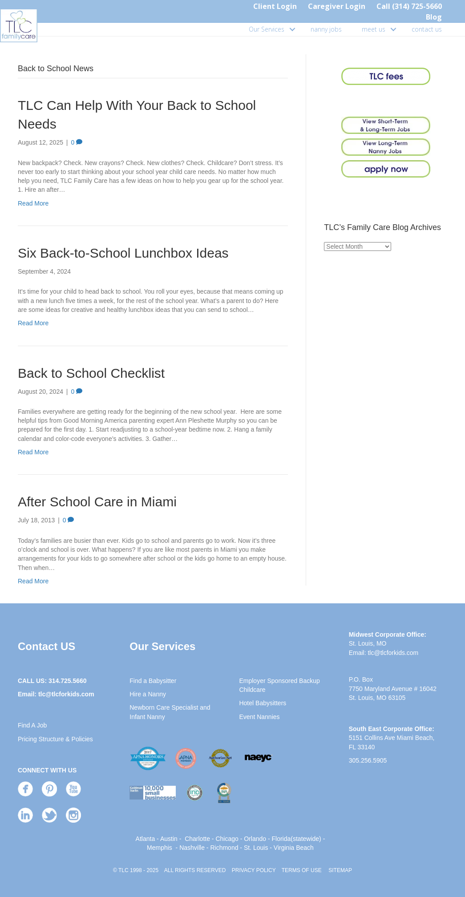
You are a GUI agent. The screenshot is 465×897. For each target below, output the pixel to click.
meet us (373, 29)
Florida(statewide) (296, 838)
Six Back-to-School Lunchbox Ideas (123, 253)
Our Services (266, 29)
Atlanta (145, 838)
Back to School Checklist (91, 373)
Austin (169, 838)
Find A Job (32, 725)
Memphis (159, 847)
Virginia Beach (294, 847)
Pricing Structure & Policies (55, 739)
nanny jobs (326, 29)
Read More (33, 203)
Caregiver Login (336, 6)
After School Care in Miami (97, 501)
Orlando (255, 838)
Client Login (275, 6)
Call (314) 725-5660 (409, 6)
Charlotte (197, 838)
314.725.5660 (68, 680)
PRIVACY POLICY (254, 870)
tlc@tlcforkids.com (66, 694)
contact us (427, 29)
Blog (434, 17)
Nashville (192, 847)
